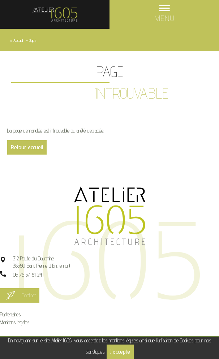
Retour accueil (27, 147)
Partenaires (10, 314)
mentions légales (123, 340)
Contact (29, 295)
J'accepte (120, 351)
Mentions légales (14, 322)
